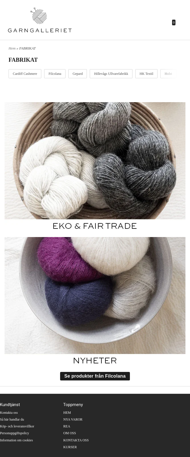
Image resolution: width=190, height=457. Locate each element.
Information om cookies (16, 440)
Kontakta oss (9, 413)
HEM (67, 413)
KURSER (70, 447)
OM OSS (69, 433)
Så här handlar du (12, 419)
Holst (168, 74)
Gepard (78, 74)
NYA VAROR (72, 419)
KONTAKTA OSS (76, 440)
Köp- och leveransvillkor (17, 426)
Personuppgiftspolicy (14, 433)
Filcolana (54, 74)
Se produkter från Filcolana (95, 376)
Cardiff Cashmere (25, 74)
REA (66, 426)
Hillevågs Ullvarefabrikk (111, 74)
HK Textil (146, 74)
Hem (12, 48)
